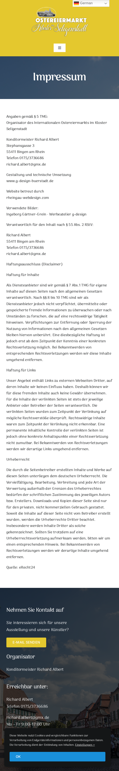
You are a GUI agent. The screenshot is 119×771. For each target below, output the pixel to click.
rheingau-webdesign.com (27, 198)
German (83, 3)
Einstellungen (85, 745)
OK (18, 756)
